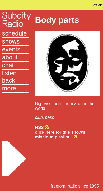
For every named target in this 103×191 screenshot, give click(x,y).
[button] (15, 89)
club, (40, 117)
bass (49, 117)
